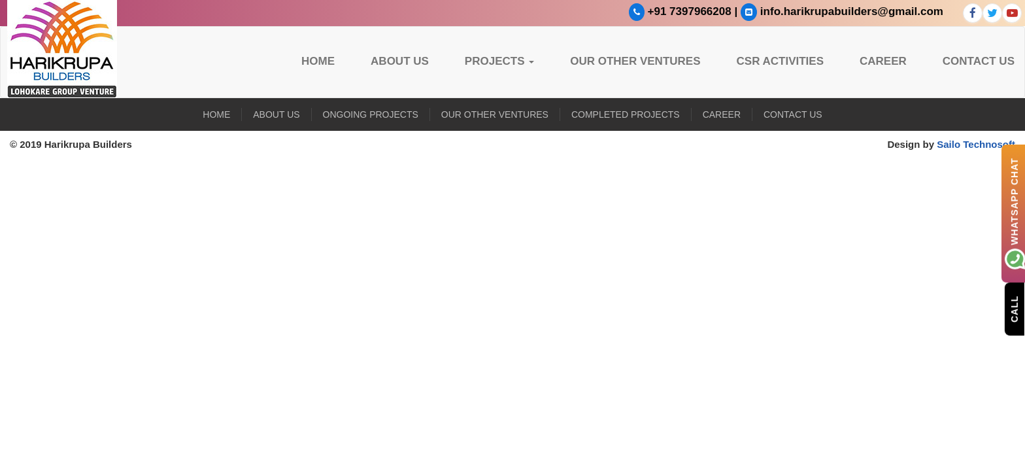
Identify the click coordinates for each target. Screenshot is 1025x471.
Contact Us (979, 61)
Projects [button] (499, 61)
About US (400, 61)
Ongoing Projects (370, 114)
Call (1014, 308)
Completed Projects (625, 114)
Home (318, 61)
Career (883, 61)
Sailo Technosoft (976, 144)
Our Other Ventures (635, 61)
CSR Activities (780, 61)
